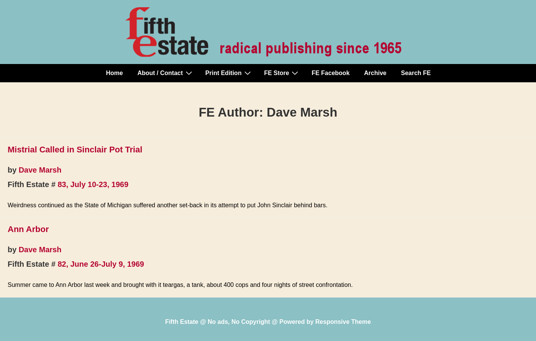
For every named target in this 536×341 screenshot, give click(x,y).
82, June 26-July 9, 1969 (101, 264)
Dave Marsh (40, 170)
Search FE (416, 73)
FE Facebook (330, 73)
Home (114, 73)
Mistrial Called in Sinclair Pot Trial (75, 149)
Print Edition (229, 72)
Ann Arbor (28, 229)
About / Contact (165, 72)
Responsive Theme (343, 322)
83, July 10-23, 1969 (93, 184)
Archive (375, 73)
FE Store (282, 72)
